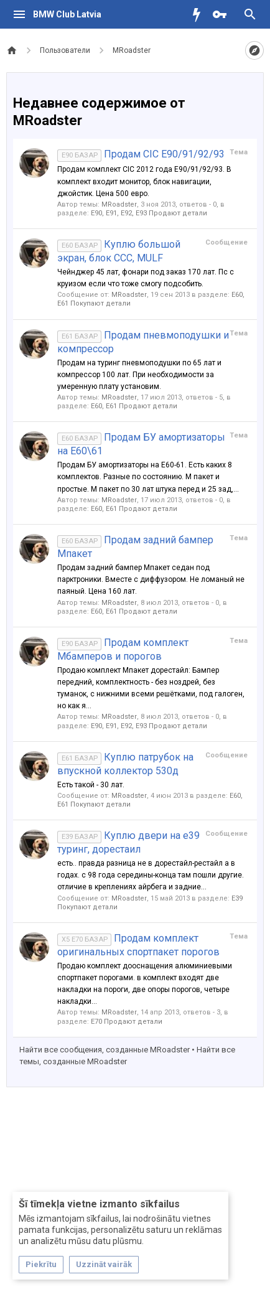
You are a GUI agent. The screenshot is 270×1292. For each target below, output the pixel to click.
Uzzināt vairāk (104, 1264)
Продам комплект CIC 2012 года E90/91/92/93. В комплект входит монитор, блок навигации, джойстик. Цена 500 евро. (144, 181)
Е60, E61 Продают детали (134, 406)
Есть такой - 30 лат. (90, 784)
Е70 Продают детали (126, 1022)
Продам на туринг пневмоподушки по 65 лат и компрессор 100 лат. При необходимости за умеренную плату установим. (139, 374)
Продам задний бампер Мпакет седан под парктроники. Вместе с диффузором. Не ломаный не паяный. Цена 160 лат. (150, 579)
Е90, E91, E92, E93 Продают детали (149, 213)
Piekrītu (41, 1264)
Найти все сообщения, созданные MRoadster (104, 1049)
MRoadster (119, 204)
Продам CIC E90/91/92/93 (141, 154)
